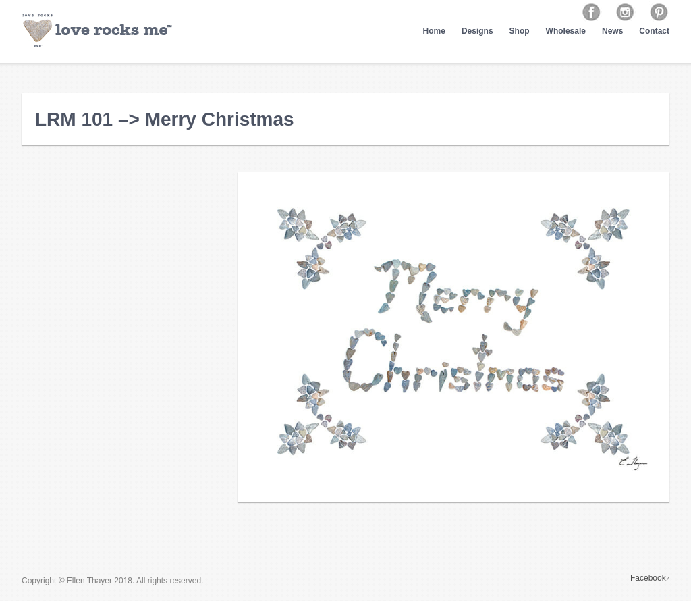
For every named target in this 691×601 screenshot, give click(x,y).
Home (434, 31)
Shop (519, 31)
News (612, 31)
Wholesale (566, 31)
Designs (477, 31)
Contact (654, 31)
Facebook (648, 578)
